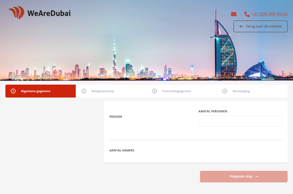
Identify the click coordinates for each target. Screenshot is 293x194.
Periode (115, 116)
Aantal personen (213, 111)
